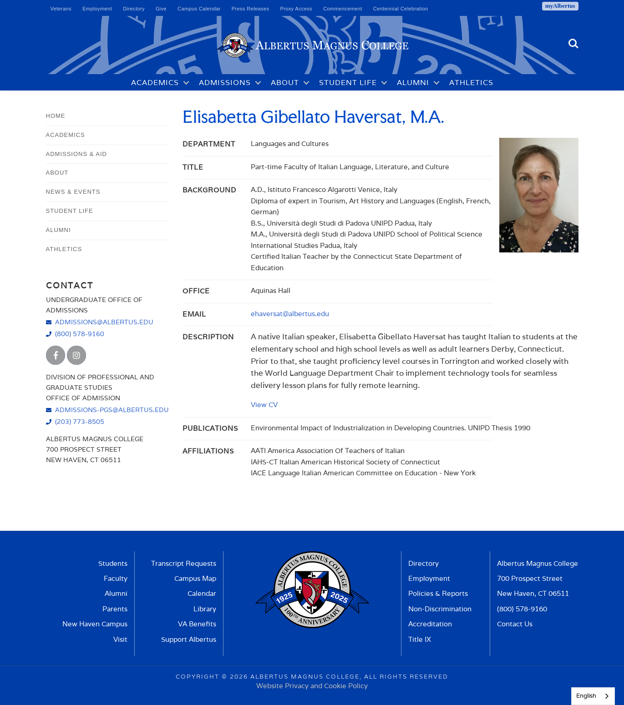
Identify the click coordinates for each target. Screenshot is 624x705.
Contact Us (515, 623)
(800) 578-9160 (79, 333)
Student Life (348, 82)
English (586, 696)
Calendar (202, 593)
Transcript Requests (183, 563)
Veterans (61, 8)
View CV (264, 404)
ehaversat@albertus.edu (290, 313)
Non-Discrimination (440, 608)
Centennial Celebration (400, 8)
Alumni (413, 82)
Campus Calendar (199, 8)
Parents (114, 608)
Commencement (342, 8)
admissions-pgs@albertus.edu (112, 409)
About (285, 82)
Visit (120, 639)
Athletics (471, 82)
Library (204, 608)
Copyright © (202, 676)
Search (573, 44)
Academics (155, 82)
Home (56, 115)
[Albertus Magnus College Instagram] (76, 355)
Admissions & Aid (76, 154)
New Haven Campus (94, 623)
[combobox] (593, 696)
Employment (97, 8)
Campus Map (195, 578)
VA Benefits (197, 623)
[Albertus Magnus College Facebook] (55, 355)
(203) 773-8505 (79, 421)
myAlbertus (560, 5)
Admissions (225, 82)
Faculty (115, 578)
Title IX (419, 639)
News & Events (73, 191)
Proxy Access (296, 8)
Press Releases (250, 8)
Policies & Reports (438, 593)
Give (161, 8)
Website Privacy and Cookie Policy (312, 685)
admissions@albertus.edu (104, 321)
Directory (134, 8)
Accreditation (430, 623)
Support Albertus (188, 639)
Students (112, 563)
